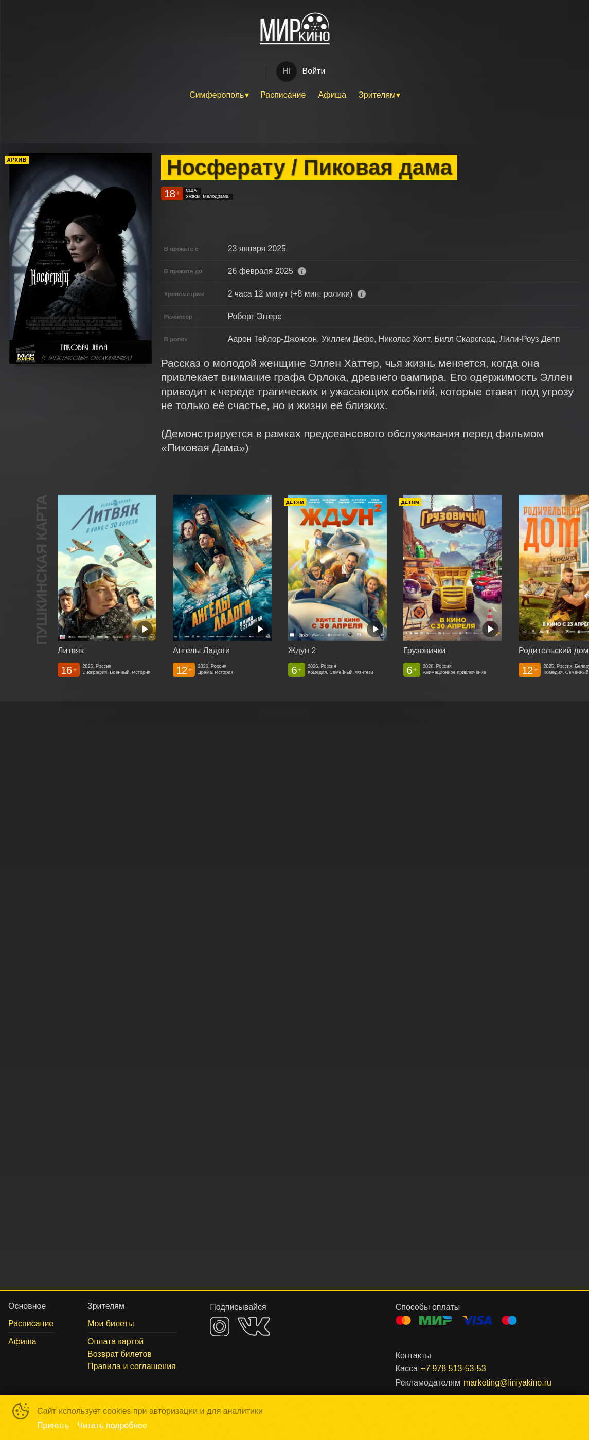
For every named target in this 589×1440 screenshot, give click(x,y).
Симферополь (216, 94)
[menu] (294, 95)
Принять (53, 1425)
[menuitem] (218, 95)
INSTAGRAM (219, 1326)
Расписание (283, 94)
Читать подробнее (113, 1425)
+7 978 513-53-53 (453, 1368)
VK (254, 1326)
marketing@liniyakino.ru (507, 1382)
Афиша (332, 94)
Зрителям (377, 94)
